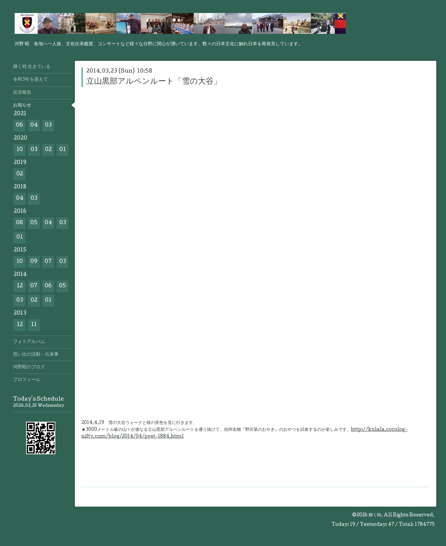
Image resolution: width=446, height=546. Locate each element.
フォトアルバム (29, 342)
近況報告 (22, 92)
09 (33, 262)
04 (34, 125)
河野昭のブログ (29, 367)
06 (19, 125)
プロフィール (26, 380)
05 (33, 223)
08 (19, 223)
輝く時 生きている (31, 67)
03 (48, 125)
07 (48, 262)
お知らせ (22, 105)
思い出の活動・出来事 (36, 354)
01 (62, 150)
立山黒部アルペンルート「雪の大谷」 (153, 81)
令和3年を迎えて (30, 79)
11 (34, 325)
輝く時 (375, 515)
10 (19, 150)
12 (20, 286)
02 (48, 150)
